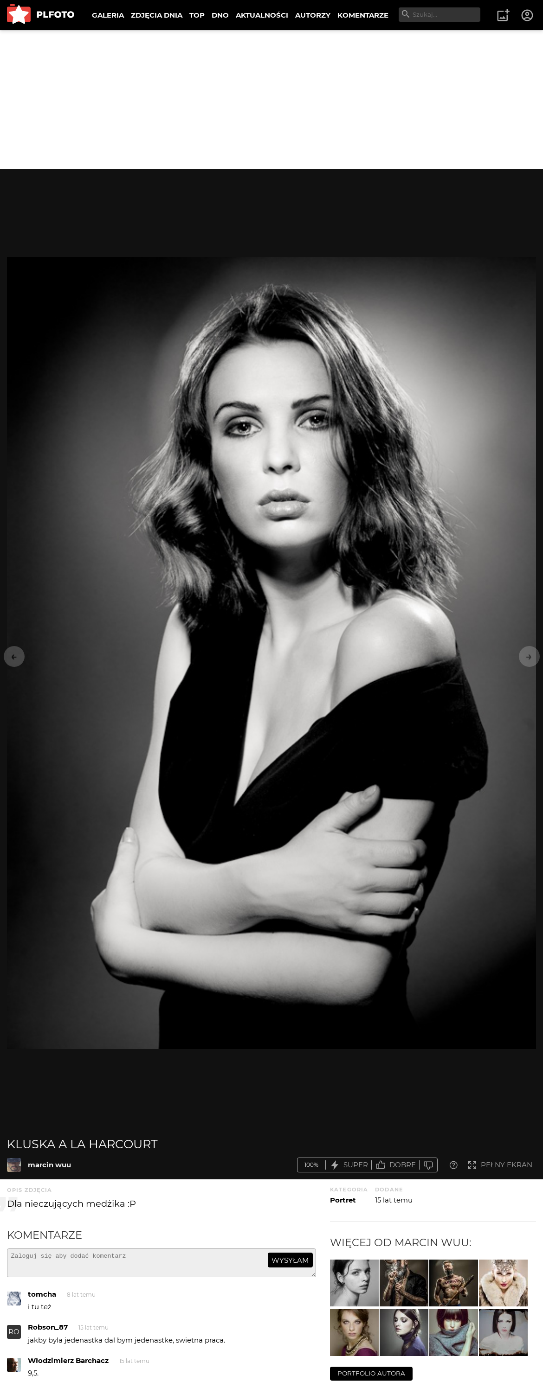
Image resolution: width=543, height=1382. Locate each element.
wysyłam (290, 1260)
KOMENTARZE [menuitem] (362, 15)
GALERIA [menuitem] (108, 15)
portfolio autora (371, 1373)
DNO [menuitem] (220, 15)
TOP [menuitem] (197, 15)
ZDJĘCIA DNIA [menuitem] (156, 15)
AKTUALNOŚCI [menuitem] (262, 15)
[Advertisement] (271, 100)
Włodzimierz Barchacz (68, 1364)
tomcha (42, 1298)
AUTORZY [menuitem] (312, 15)
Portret (343, 1200)
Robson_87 (48, 1331)
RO (13, 1335)
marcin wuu (49, 1164)
